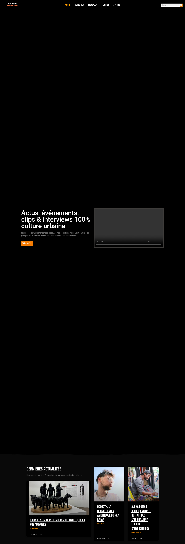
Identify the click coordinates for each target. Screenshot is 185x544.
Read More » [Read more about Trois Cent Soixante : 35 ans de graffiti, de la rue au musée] (34, 528)
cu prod (106, 5)
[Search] (181, 5)
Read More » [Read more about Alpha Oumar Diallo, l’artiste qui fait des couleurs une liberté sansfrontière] (136, 532)
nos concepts (93, 5)
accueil (68, 5)
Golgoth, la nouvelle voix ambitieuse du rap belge (108, 513)
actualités (79, 5)
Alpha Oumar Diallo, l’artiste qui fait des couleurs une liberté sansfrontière (141, 518)
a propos (117, 5)
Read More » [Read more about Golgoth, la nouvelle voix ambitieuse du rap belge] (101, 523)
